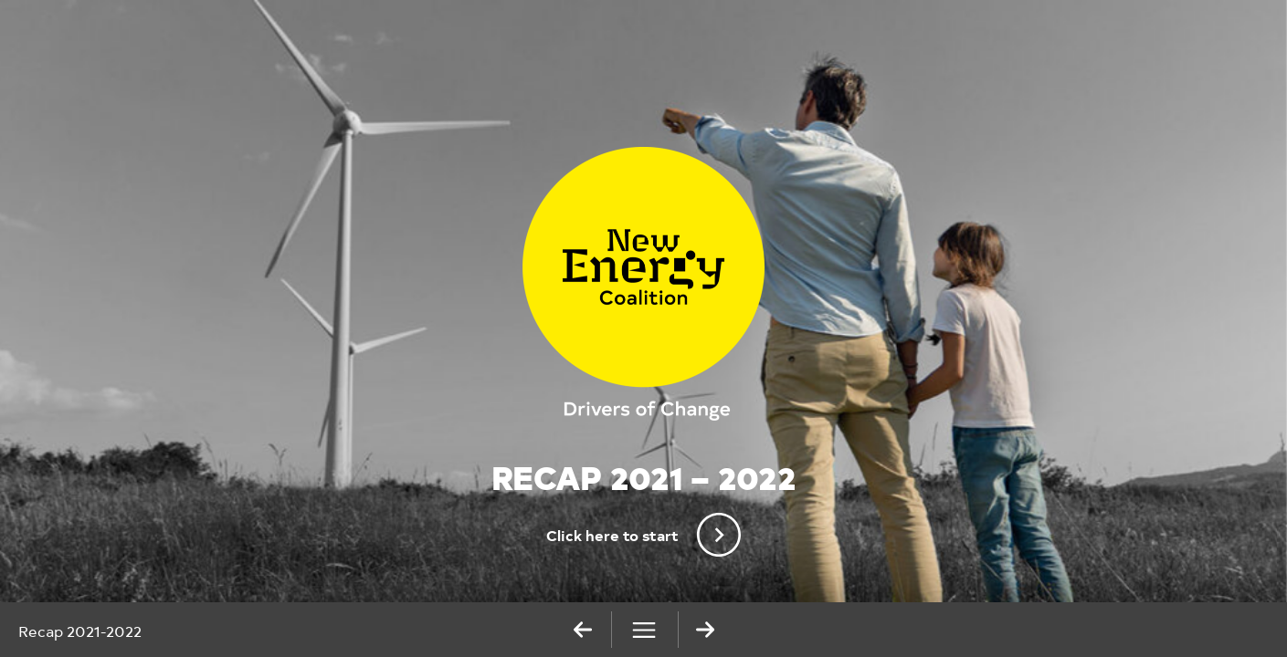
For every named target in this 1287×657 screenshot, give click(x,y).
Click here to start (643, 535)
